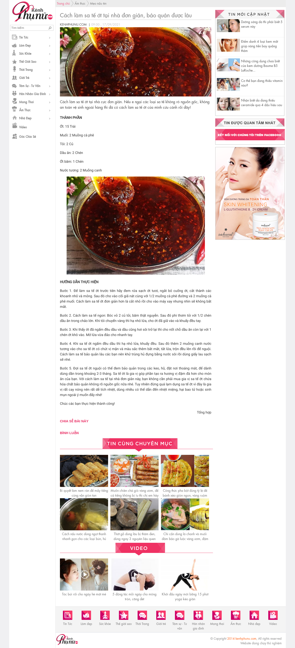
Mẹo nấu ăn (98, 3)
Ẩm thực (24, 110)
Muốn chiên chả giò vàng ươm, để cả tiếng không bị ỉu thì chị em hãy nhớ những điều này (135, 495)
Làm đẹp (25, 45)
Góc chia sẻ (27, 136)
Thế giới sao (27, 61)
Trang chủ (63, 3)
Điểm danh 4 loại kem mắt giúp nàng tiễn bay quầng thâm (259, 45)
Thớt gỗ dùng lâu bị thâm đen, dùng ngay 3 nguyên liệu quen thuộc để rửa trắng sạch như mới (134, 538)
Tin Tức (23, 37)
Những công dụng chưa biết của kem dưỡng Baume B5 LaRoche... (260, 65)
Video (23, 127)
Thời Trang (26, 69)
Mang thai (26, 102)
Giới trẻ (24, 77)
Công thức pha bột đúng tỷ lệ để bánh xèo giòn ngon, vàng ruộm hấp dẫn (185, 495)
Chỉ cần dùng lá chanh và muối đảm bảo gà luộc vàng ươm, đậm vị (185, 538)
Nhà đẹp (25, 118)
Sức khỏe (25, 53)
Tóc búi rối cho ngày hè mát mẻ (84, 594)
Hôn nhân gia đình (32, 94)
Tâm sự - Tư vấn (29, 85)
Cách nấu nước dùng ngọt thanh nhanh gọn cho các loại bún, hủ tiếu (84, 538)
